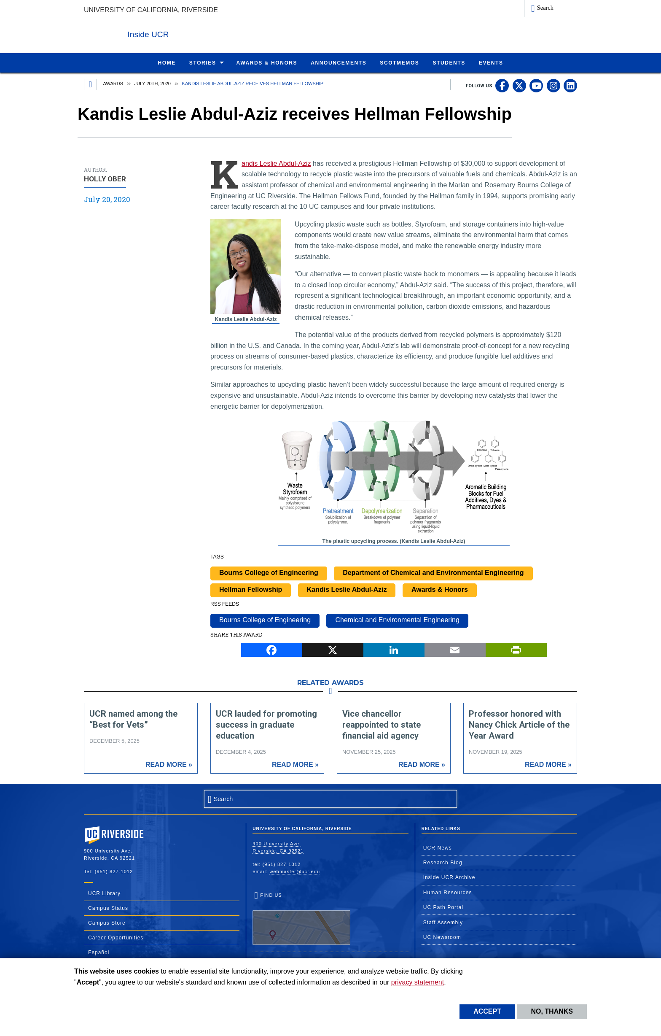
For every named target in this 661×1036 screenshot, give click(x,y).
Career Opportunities (115, 937)
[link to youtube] (536, 85)
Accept (487, 1011)
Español (98, 952)
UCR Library (104, 893)
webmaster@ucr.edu (294, 871)
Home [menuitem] (166, 62)
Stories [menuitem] (202, 62)
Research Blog (442, 862)
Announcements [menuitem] (338, 62)
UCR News (437, 847)
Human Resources (447, 892)
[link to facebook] (502, 85)
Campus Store (107, 922)
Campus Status (108, 908)
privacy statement (417, 982)
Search (545, 7)
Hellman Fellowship (250, 589)
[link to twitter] (519, 85)
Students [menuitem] (449, 62)
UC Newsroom (442, 937)
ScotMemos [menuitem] (399, 62)
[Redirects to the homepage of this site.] (90, 84)
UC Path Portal (443, 907)
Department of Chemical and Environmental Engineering (433, 572)
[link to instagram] (553, 85)
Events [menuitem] (491, 62)
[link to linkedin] (570, 85)
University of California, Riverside (151, 9)
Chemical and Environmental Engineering (397, 619)
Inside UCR (186, 33)
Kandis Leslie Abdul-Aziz (276, 163)
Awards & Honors (439, 589)
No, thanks (552, 1011)
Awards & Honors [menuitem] (267, 62)
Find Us (301, 918)
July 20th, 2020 (152, 83)
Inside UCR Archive (449, 877)
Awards (113, 83)
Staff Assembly (443, 922)
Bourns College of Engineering (268, 572)
